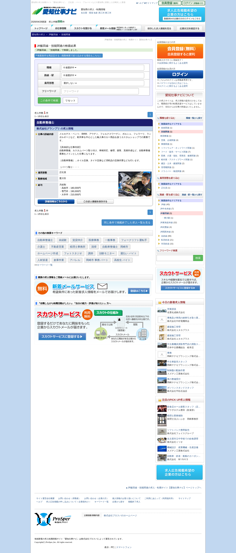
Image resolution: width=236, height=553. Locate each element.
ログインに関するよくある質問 (173, 86)
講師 (90, 253)
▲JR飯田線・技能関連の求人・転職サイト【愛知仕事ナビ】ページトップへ (163, 487)
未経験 (63, 240)
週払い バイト (128, 253)
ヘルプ (39, 502)
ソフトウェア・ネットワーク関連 (176, 148)
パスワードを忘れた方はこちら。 (174, 83)
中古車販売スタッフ (177, 361)
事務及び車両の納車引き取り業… (183, 317)
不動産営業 (57, 246)
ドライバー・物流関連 (171, 171)
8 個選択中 (70, 75)
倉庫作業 (59, 259)
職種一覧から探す (194, 118)
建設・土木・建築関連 (171, 163)
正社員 (164, 188)
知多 (96, 13)
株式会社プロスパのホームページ (120, 515)
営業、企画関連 (168, 140)
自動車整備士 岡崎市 (115, 246)
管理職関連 (166, 167)
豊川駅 (167, 218)
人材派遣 (42, 259)
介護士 (41, 246)
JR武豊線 (164, 227)
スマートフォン (124, 547)
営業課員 (171, 309)
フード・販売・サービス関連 (174, 152)
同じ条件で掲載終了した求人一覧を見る (127, 222)
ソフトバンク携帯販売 (178, 430)
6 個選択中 (70, 67)
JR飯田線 (164, 213)
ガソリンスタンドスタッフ (180, 387)
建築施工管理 (174, 327)
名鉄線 (164, 236)
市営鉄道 (165, 244)
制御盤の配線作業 (176, 370)
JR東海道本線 (166, 222)
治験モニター (106, 253)
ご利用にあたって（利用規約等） (159, 498)
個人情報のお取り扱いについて (126, 498)
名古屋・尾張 (87, 13)
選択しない (70, 83)
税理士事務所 (77, 246)
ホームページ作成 (47, 253)
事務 (169, 353)
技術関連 (165, 128)
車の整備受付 (174, 379)
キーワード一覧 (45, 265)
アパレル (75, 259)
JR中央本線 (165, 209)
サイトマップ (184, 498)
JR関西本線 (165, 232)
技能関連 (165, 132)
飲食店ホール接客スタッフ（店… (183, 406)
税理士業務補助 (175, 415)
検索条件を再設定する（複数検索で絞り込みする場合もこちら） (69, 55)
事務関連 (165, 144)
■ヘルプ (140, 3)
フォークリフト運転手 (134, 240)
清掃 (93, 246)
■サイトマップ (151, 3)
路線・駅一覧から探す (192, 195)
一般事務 (110, 240)
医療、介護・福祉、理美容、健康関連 (178, 156)
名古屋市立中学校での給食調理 (182, 438)
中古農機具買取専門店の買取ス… (183, 344)
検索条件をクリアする (171, 124)
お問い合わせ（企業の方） (96, 498)
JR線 (163, 204)
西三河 (101, 13)
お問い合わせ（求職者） (69, 498)
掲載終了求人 (134, 502)
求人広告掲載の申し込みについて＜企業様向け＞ (68, 502)
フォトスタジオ (73, 253)
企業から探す (118, 502)
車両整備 (164, 136)
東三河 (108, 13)
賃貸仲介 (77, 240)
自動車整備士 (45, 240)
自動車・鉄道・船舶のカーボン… (183, 456)
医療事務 (94, 240)
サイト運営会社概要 (45, 498)
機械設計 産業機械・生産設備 (182, 447)
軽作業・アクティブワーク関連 (175, 159)
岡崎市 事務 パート (97, 259)
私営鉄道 (165, 240)
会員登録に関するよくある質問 (173, 63)
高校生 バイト (122, 259)
